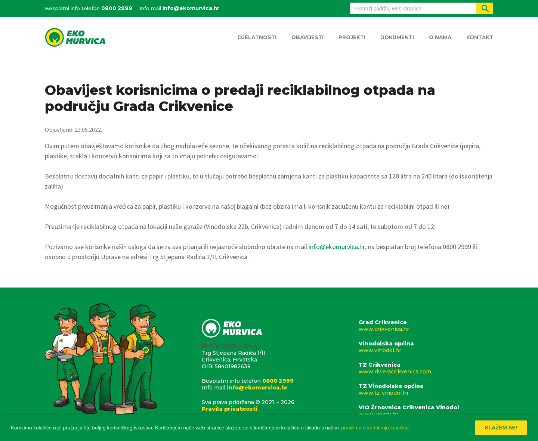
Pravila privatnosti (229, 409)
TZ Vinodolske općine (426, 389)
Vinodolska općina (426, 347)
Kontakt (479, 37)
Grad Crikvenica (426, 325)
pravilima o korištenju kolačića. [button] (375, 428)
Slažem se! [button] (501, 428)
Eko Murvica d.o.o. (75, 38)
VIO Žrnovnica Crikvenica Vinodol (426, 410)
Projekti (351, 37)
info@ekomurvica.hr (191, 8)
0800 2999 (116, 8)
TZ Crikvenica (426, 368)
